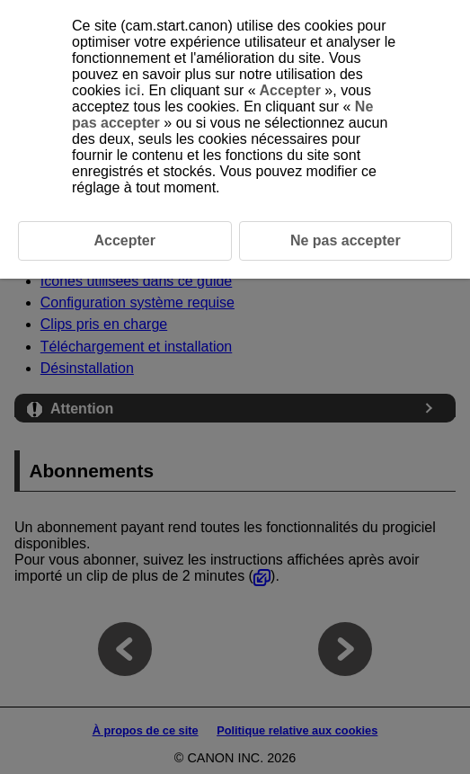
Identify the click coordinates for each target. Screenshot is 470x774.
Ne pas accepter (345, 240)
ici (133, 90)
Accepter (290, 90)
